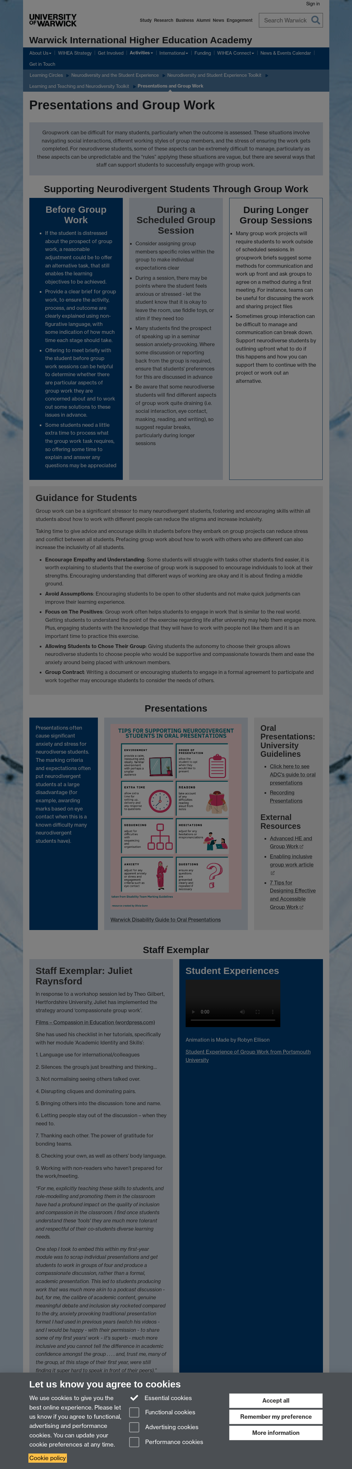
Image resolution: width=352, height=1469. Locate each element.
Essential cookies (160, 1397)
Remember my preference (276, 1416)
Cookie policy (47, 1458)
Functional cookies (162, 1413)
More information (276, 1432)
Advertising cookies (164, 1428)
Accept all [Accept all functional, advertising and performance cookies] (275, 1400)
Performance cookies (166, 1442)
